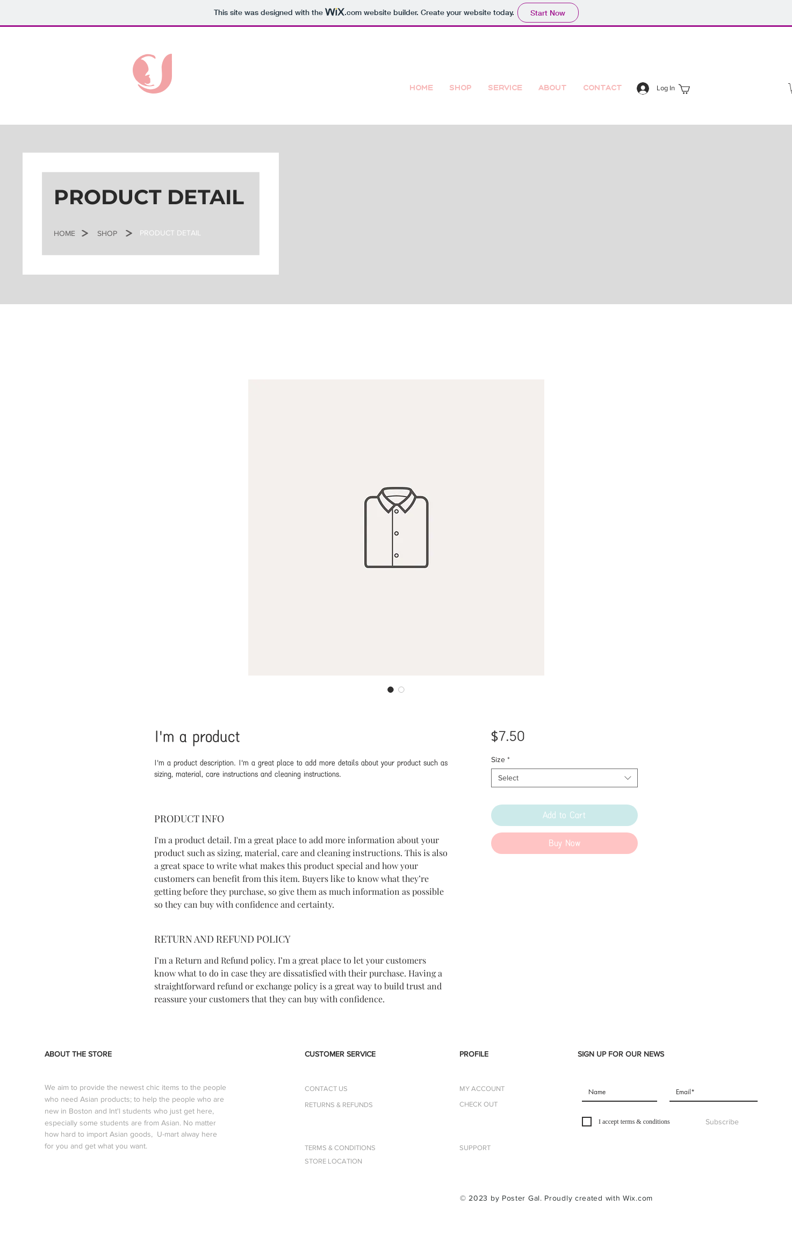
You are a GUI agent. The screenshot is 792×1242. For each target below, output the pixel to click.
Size (500, 759)
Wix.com (638, 1198)
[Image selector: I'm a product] (390, 689)
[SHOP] (107, 234)
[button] (64, 234)
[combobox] (564, 778)
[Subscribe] (722, 1122)
